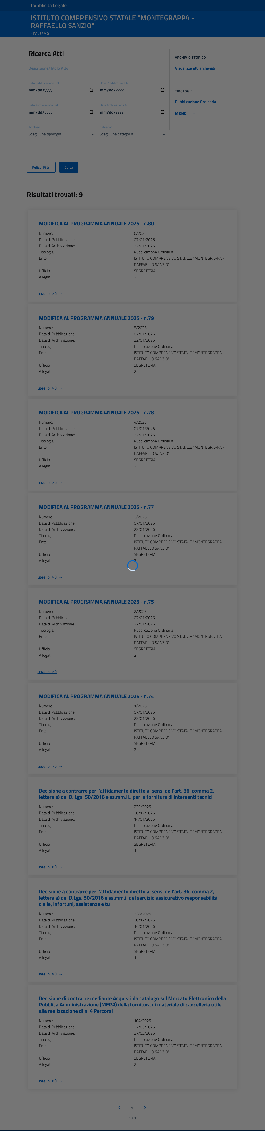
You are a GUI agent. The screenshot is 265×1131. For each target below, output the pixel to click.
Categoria (106, 127)
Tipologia (35, 127)
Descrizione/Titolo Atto (49, 68)
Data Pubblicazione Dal (44, 83)
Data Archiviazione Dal (43, 105)
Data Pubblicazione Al (114, 83)
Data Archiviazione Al (113, 105)
